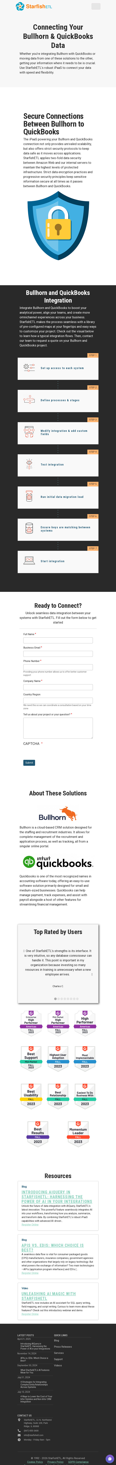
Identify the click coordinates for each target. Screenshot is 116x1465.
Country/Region (31, 694)
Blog (56, 1340)
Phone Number (31, 661)
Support (58, 1359)
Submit (29, 762)
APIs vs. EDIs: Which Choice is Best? (34, 1359)
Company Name (32, 681)
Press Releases (63, 1346)
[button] (109, 1458)
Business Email (31, 647)
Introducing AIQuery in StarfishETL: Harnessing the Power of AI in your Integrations (35, 1346)
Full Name (28, 634)
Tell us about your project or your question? (46, 714)
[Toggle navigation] (96, 6)
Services (59, 1353)
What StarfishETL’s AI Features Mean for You (35, 1371)
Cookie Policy (35, 1461)
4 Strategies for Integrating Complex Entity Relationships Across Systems (34, 1384)
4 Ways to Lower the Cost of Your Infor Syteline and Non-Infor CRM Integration (36, 1399)
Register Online (30, 1224)
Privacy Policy (55, 1461)
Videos (58, 1365)
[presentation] (47, 754)
